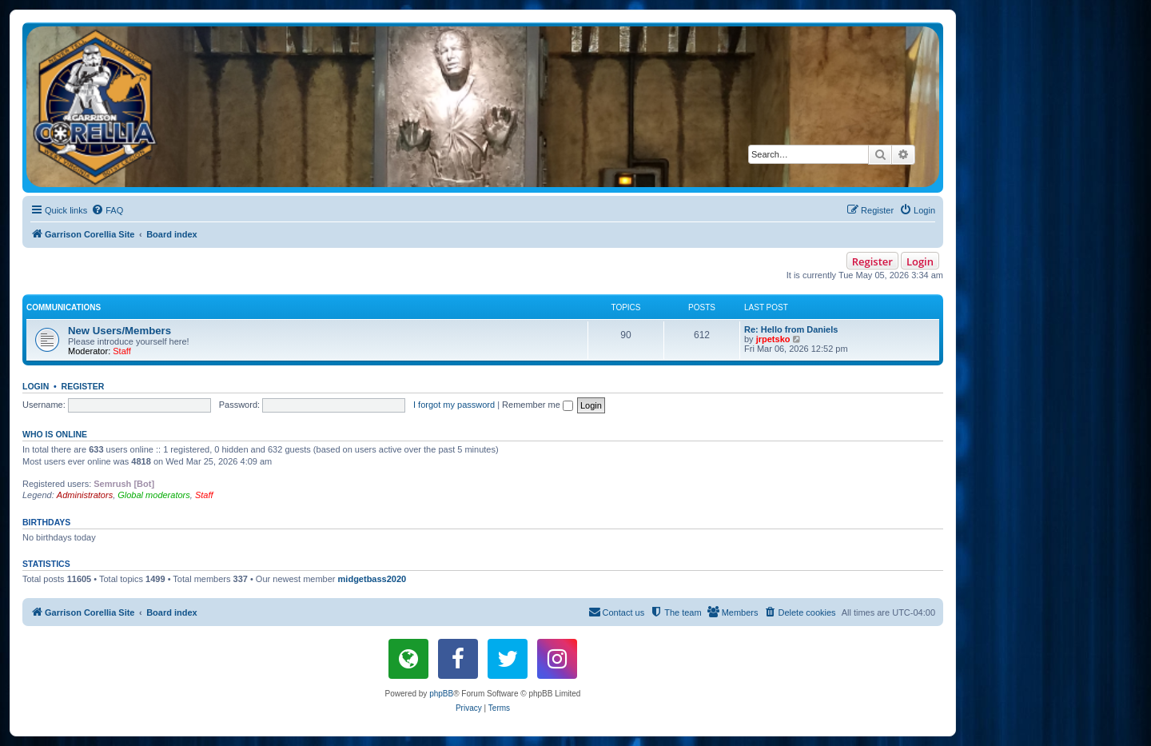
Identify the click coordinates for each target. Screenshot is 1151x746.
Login (920, 261)
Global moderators (153, 495)
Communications (63, 307)
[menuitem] (107, 210)
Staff (121, 351)
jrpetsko (773, 339)
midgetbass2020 (372, 579)
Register (872, 261)
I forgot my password (454, 404)
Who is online (54, 434)
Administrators (85, 495)
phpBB (441, 693)
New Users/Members (119, 331)
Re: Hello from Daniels (791, 329)
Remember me (537, 404)
